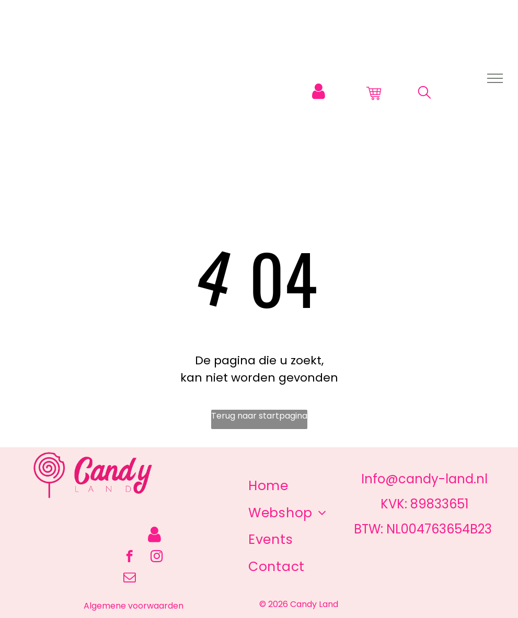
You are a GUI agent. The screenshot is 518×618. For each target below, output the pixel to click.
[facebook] (129, 557)
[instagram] (156, 557)
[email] (129, 578)
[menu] (495, 78)
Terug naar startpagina (259, 416)
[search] (424, 94)
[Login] (318, 91)
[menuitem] (268, 486)
